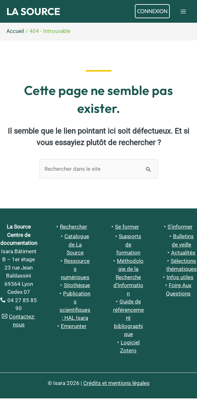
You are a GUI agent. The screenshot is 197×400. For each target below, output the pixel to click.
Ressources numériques (75, 270)
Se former (127, 228)
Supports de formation (128, 246)
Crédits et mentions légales (116, 384)
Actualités (183, 254)
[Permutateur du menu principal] (183, 12)
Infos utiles (180, 279)
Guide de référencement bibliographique (128, 319)
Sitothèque (77, 287)
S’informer (180, 228)
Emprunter (73, 328)
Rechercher (73, 228)
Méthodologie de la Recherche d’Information (128, 278)
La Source (37, 12)
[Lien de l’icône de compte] (152, 12)
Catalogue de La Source (76, 246)
